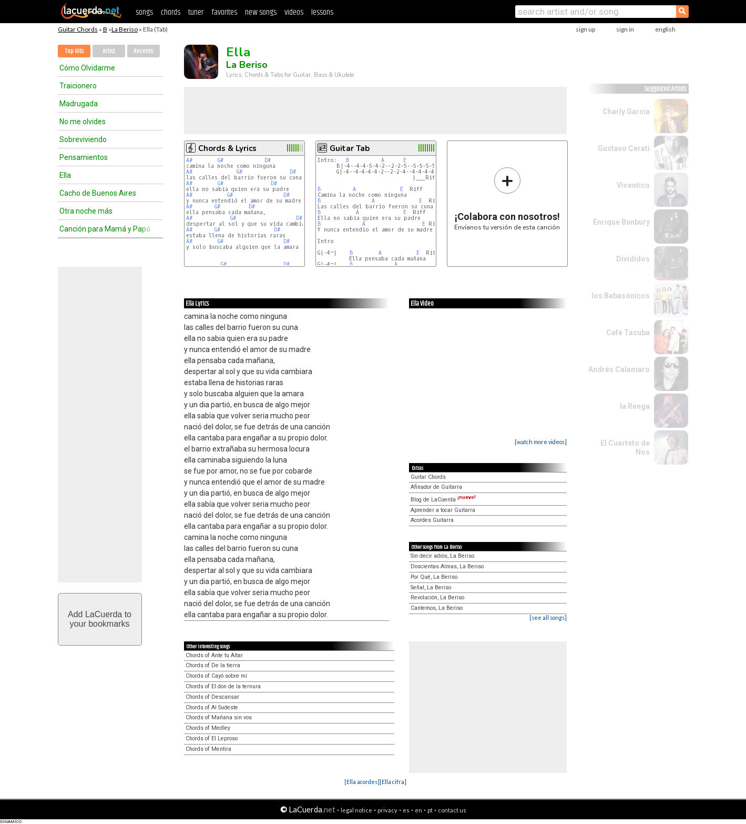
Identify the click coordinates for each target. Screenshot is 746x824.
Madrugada (78, 103)
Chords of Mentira (208, 749)
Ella (65, 175)
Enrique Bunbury (621, 222)
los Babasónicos (620, 296)
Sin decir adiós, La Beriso (442, 555)
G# (220, 160)
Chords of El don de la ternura (223, 686)
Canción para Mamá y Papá (104, 229)
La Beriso (124, 29)
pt (430, 810)
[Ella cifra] (393, 781)
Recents (143, 51)
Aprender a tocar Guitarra (443, 510)
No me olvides (82, 121)
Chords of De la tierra (213, 665)
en (418, 810)
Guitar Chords (78, 29)
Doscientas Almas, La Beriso (447, 566)
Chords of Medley (208, 728)
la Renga (635, 406)
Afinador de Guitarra (436, 487)
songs (144, 12)
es (406, 810)
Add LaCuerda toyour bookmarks (99, 619)
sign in (625, 29)
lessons (322, 12)
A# (189, 160)
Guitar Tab (350, 148)
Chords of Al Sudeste (212, 707)
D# (267, 160)
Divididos (633, 259)
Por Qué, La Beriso (434, 577)
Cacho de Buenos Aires (97, 193)
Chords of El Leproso (212, 738)
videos (293, 12)
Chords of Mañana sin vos (219, 717)
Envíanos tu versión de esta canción (507, 199)
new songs (261, 12)
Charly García (626, 111)
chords (170, 12)
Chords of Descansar (212, 697)
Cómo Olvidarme (87, 68)
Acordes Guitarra (432, 520)
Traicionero (78, 86)
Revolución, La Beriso (437, 597)
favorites (224, 12)
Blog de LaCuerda (443, 499)
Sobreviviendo (83, 139)
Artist (109, 51)
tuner (195, 12)
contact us (452, 810)
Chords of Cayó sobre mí (216, 675)
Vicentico (633, 185)
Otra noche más (86, 211)
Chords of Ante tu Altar (214, 655)
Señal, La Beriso (431, 587)
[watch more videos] (541, 441)
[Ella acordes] (362, 781)
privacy (387, 810)
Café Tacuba (628, 332)
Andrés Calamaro (619, 369)
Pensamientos (83, 157)
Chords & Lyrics (227, 148)
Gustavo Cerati (624, 148)
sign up (585, 29)
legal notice (356, 810)
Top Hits (74, 51)
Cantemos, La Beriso (437, 608)
